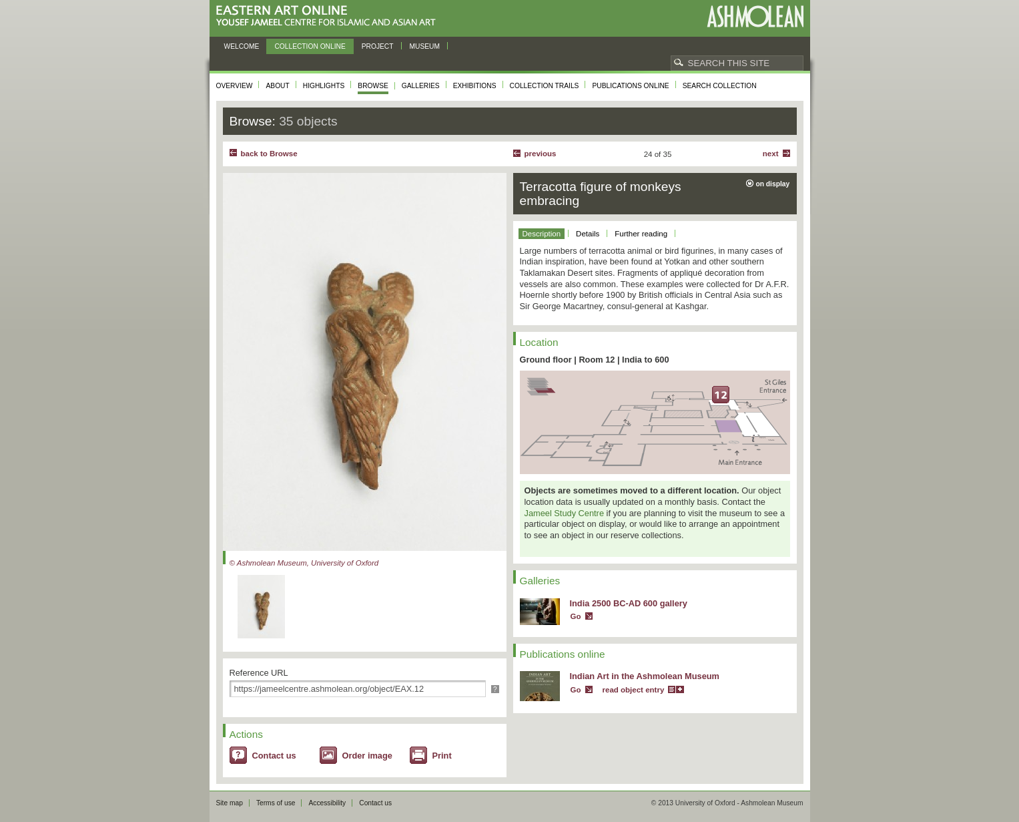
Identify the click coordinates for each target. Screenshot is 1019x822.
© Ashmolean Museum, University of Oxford (304, 563)
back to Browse (269, 154)
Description (542, 234)
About (277, 85)
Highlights (324, 85)
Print (442, 756)
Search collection (720, 85)
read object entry (634, 690)
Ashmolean (755, 16)
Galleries (421, 85)
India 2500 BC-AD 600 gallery (628, 603)
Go (576, 616)
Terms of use (276, 803)
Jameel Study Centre (565, 513)
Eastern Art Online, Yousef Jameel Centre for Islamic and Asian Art (329, 16)
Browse (373, 85)
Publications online (630, 85)
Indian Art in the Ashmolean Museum (644, 676)
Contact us (274, 756)
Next (771, 154)
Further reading (641, 234)
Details (587, 234)
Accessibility (327, 803)
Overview (234, 85)
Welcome (242, 46)
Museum (425, 46)
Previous (541, 154)
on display (773, 184)
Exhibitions (474, 85)
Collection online (309, 46)
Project (378, 46)
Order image (367, 756)
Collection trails (544, 85)
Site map (229, 803)
